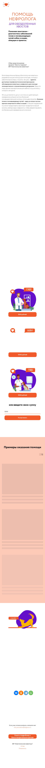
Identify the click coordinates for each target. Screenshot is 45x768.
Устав (22, 746)
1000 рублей (22, 355)
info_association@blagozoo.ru (22, 727)
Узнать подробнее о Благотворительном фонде (22, 736)
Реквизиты (22, 748)
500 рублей (22, 314)
